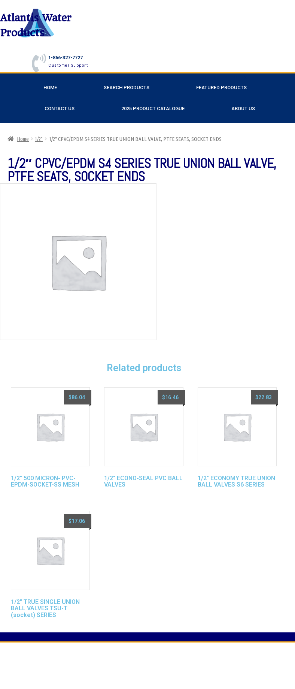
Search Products (126, 87)
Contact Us (59, 108)
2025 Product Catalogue (153, 108)
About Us (243, 108)
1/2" (39, 139)
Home (50, 87)
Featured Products (221, 87)
